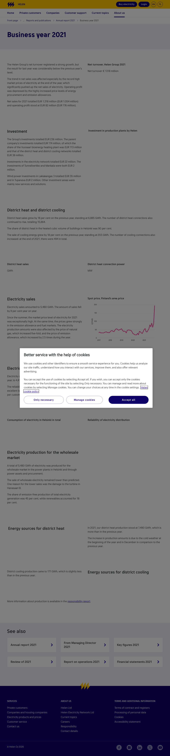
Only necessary (44, 399)
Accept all (128, 399)
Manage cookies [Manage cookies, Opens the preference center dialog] (84, 399)
